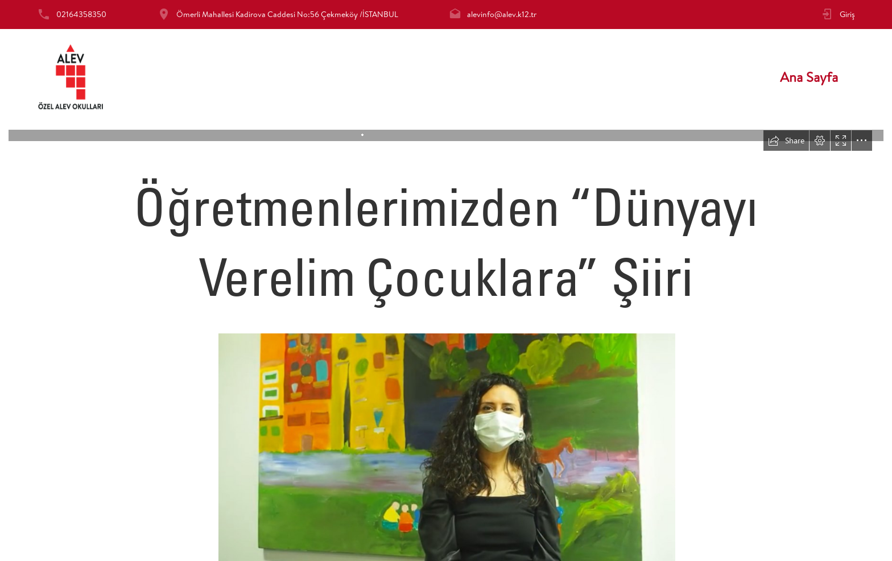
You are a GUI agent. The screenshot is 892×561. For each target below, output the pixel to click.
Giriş (847, 14)
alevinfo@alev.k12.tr (501, 14)
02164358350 (81, 14)
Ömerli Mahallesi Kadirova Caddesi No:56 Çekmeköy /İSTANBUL (287, 14)
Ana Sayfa (809, 77)
